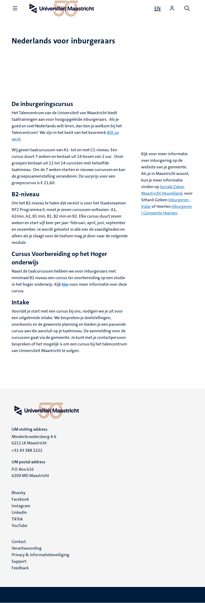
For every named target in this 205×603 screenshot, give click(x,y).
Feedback (20, 568)
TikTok (17, 519)
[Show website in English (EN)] (157, 8)
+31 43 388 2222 (27, 450)
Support (19, 561)
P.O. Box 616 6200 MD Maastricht (30, 472)
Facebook (20, 499)
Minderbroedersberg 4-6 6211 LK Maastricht (34, 440)
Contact (19, 541)
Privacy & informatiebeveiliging (40, 554)
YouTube (19, 525)
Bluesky (19, 492)
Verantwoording (27, 548)
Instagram (21, 506)
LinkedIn (19, 512)
